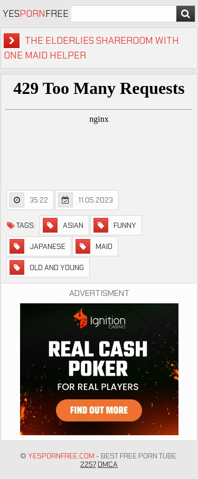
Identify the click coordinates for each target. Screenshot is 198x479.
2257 (88, 464)
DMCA (108, 464)
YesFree (36, 13)
